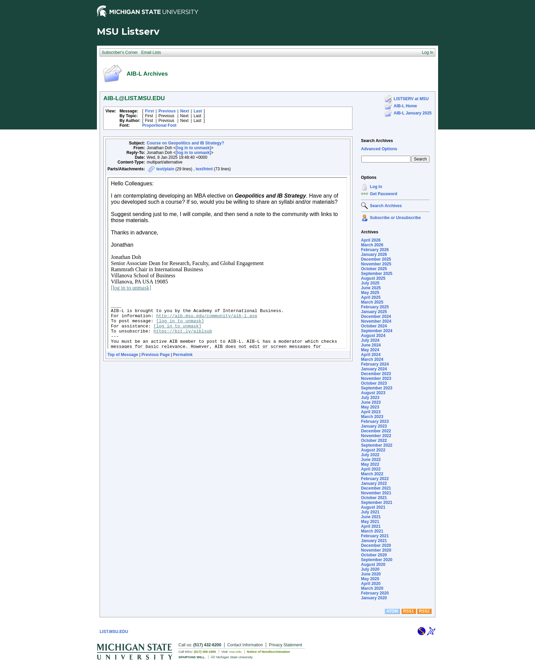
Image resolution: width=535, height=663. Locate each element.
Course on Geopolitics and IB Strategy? (185, 143)
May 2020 (370, 578)
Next (184, 111)
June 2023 (371, 402)
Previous (167, 111)
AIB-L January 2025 (413, 113)
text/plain (165, 169)
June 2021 (371, 516)
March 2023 (372, 416)
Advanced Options (379, 149)
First (149, 111)
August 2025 (373, 278)
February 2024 (375, 364)
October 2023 (374, 383)
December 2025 (376, 259)
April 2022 (370, 469)
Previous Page (156, 354)
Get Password (383, 193)
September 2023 (376, 388)
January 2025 (374, 311)
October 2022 (374, 440)
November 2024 (376, 321)
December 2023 (376, 373)
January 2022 (374, 483)
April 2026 (370, 240)
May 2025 (370, 292)
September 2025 (376, 273)
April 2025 (370, 297)
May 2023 (370, 407)
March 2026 (372, 245)
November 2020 (376, 550)
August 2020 (373, 564)
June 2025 (371, 288)
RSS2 (424, 611)
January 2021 (374, 540)
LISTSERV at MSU (411, 98)
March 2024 (372, 359)
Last (197, 111)
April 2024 (370, 354)
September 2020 (376, 559)
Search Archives (377, 140)
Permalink (182, 354)
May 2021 (370, 521)
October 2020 (374, 555)
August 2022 (373, 450)
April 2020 (370, 583)
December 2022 (376, 431)
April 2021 (370, 526)
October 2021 (374, 497)
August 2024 (373, 335)
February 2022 (375, 478)
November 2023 (376, 378)
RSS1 (408, 611)
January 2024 (374, 369)
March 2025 (372, 302)
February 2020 (375, 593)
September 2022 (376, 445)
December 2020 (376, 545)
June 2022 (371, 459)
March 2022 (372, 474)
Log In (376, 186)
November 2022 (376, 435)
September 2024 (376, 330)
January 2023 (374, 426)
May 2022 (370, 464)
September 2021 (376, 502)
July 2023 (370, 397)
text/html (204, 169)
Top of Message (122, 354)
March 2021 (372, 531)
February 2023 (375, 421)
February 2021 (375, 536)
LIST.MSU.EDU (114, 631)
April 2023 (370, 412)
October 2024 (374, 326)
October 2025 (374, 268)
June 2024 (371, 345)
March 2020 (372, 588)
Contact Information (245, 645)
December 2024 (376, 316)
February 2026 (375, 249)
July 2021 (370, 512)
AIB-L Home (405, 106)
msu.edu (235, 651)
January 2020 (374, 598)
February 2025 (375, 307)
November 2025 (376, 264)
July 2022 (370, 454)
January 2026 (374, 254)
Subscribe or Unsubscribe (395, 217)
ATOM (392, 611)
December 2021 (376, 488)
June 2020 (371, 574)
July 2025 (370, 283)
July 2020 (370, 569)
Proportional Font (159, 125)
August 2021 (373, 507)
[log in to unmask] (193, 147)
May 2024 (370, 350)
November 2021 (376, 493)
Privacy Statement (285, 645)
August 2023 (373, 392)
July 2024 (370, 340)
